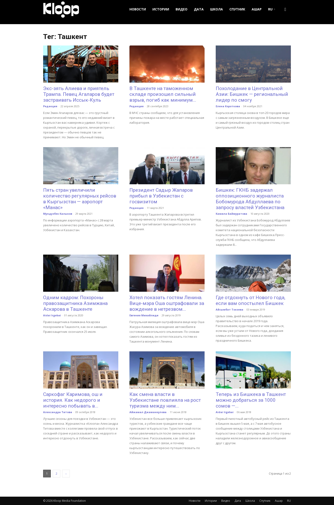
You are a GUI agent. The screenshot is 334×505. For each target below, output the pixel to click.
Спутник (237, 9)
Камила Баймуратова (231, 213)
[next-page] (66, 473)
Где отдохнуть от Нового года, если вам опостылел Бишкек (250, 300)
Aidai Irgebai (52, 315)
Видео (181, 9)
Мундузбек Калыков (57, 213)
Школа (216, 9)
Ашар (257, 9)
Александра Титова (57, 412)
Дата (199, 9)
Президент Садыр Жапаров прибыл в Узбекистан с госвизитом (161, 195)
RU (271, 9)
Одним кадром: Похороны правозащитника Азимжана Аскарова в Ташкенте (75, 303)
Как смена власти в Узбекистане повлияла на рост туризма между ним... (165, 400)
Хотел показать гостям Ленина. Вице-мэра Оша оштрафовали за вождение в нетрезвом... (166, 303)
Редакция (50, 106)
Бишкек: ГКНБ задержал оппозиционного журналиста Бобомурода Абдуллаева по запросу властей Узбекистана (250, 198)
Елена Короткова (228, 106)
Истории (160, 9)
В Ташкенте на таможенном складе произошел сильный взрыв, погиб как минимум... (162, 94)
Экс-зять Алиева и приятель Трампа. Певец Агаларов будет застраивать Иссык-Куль (78, 94)
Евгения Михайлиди (143, 315)
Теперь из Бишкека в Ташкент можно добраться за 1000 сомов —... (251, 400)
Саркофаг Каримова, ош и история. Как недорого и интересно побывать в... (73, 400)
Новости (137, 9)
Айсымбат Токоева (229, 309)
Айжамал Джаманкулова (148, 412)
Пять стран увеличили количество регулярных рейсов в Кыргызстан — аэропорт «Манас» (79, 198)
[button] (285, 9)
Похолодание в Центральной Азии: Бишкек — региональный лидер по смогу (252, 94)
